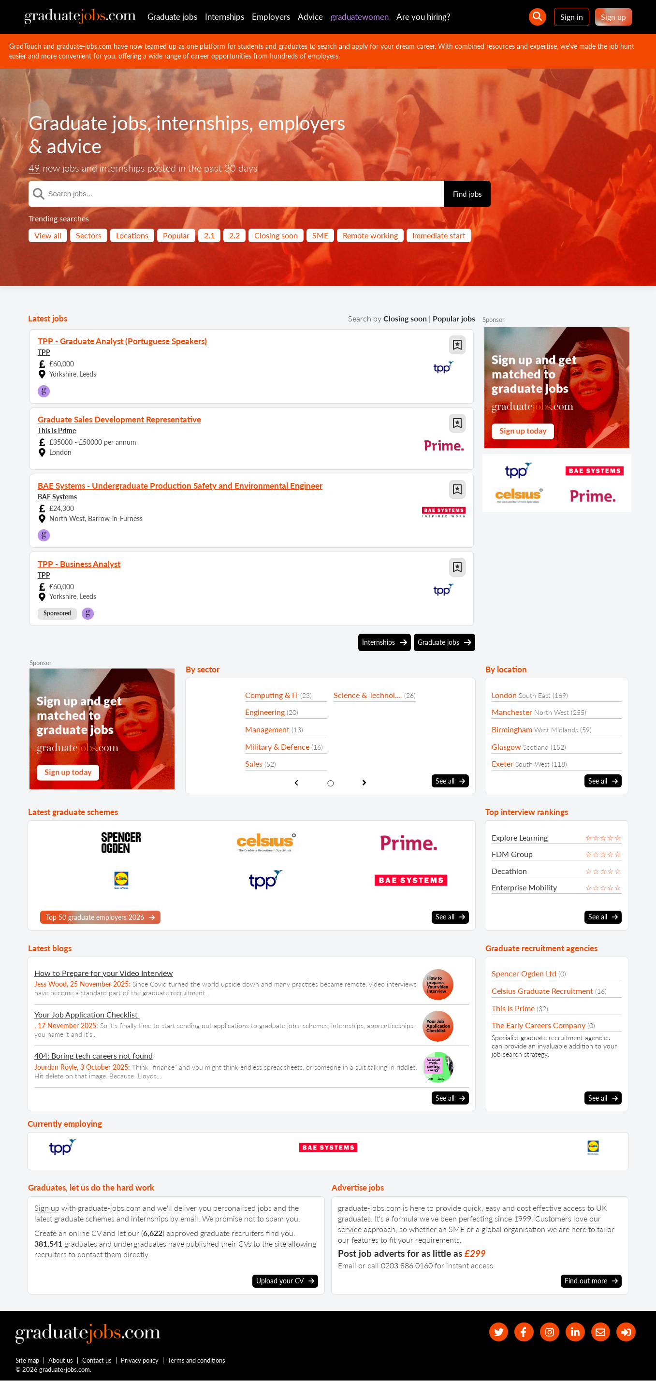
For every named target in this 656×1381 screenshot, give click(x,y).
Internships (224, 17)
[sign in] (626, 1332)
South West (532, 764)
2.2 (234, 235)
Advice (310, 17)
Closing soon (276, 235)
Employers (271, 17)
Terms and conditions (197, 1361)
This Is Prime (57, 430)
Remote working (370, 235)
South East (535, 695)
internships (202, 122)
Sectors (89, 235)
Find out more (591, 1281)
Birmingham (512, 729)
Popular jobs (454, 318)
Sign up (613, 16)
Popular (176, 235)
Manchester (512, 711)
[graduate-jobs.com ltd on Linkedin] (574, 1332)
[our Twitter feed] (496, 1332)
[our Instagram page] (548, 1332)
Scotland (536, 747)
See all (450, 781)
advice (74, 146)
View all (47, 235)
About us (61, 1361)
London (504, 694)
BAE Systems (57, 496)
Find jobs (467, 193)
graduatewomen (360, 17)
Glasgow (506, 746)
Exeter (502, 763)
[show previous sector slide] (296, 782)
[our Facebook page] (522, 1332)
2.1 (209, 235)
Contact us (97, 1361)
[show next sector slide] (365, 782)
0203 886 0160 (407, 1264)
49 (34, 168)
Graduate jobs (172, 17)
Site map (27, 1361)
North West (551, 712)
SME (320, 235)
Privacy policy (140, 1361)
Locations (132, 235)
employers (301, 122)
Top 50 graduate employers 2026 (100, 917)
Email (347, 1264)
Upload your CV (285, 1281)
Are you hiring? (423, 17)
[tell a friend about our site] (600, 1332)
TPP (44, 352)
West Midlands (556, 730)
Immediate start (439, 235)
